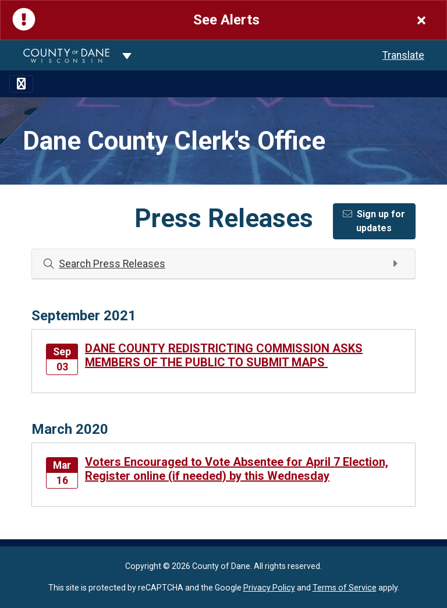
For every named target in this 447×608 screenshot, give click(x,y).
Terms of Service (345, 587)
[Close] (421, 20)
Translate (403, 55)
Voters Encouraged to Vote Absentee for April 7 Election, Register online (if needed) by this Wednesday (236, 469)
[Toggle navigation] (21, 84)
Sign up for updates (374, 221)
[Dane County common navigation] (127, 55)
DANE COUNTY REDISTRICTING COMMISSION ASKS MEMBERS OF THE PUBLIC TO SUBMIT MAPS (224, 355)
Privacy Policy (269, 587)
